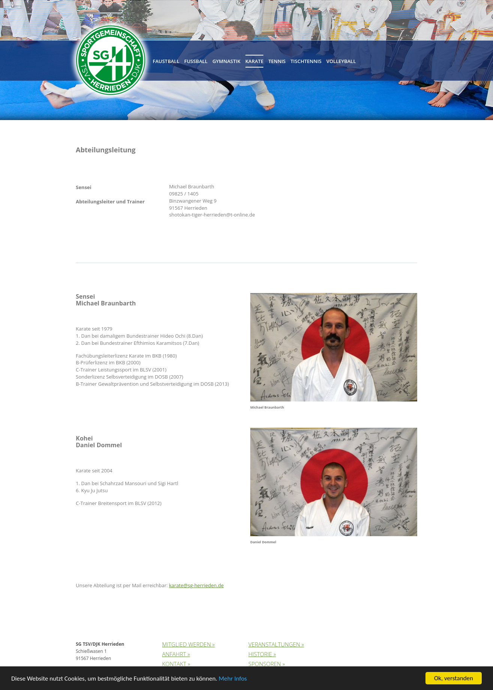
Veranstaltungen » (276, 644)
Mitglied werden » (188, 644)
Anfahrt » (176, 654)
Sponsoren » (266, 663)
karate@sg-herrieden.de (196, 585)
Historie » (262, 654)
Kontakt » (176, 663)
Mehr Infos (233, 679)
